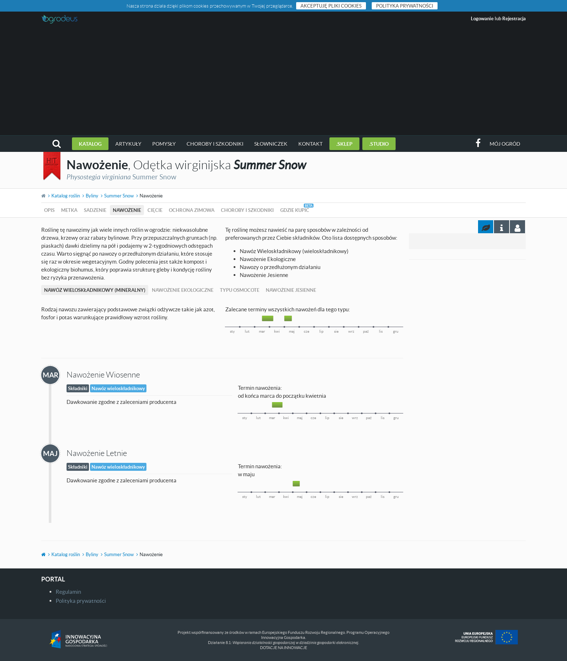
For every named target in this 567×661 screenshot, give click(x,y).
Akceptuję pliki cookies (331, 6)
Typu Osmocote (239, 290)
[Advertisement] (283, 81)
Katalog (90, 144)
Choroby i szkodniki (215, 144)
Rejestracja (514, 18)
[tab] (517, 226)
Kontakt (310, 144)
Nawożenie (127, 210)
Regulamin (68, 591)
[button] (57, 144)
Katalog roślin (65, 196)
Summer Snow (119, 196)
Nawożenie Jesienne (291, 290)
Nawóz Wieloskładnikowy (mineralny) (94, 290)
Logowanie (482, 18)
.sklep (344, 144)
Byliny (92, 196)
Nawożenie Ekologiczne (182, 290)
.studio (379, 144)
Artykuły (128, 144)
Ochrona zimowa (191, 210)
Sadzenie (95, 210)
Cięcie (155, 210)
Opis (49, 210)
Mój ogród (505, 144)
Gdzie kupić (294, 210)
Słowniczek (270, 144)
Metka (69, 210)
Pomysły (164, 144)
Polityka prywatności (404, 6)
